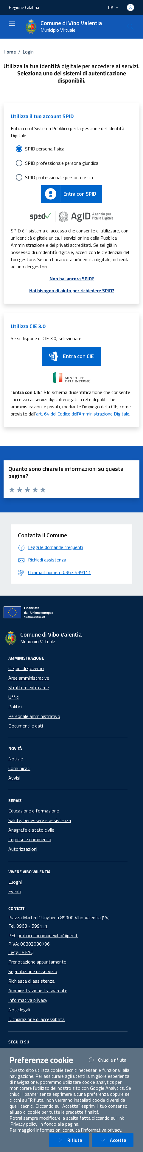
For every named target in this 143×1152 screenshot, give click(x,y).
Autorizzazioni (22, 849)
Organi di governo (26, 668)
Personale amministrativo (34, 716)
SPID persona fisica (44, 148)
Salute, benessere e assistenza (39, 820)
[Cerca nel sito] (130, 26)
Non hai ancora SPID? (71, 278)
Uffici (13, 697)
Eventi (14, 891)
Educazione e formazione (33, 810)
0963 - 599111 (32, 925)
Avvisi (14, 777)
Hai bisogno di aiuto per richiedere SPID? (71, 290)
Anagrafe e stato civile (31, 829)
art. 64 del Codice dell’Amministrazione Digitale (82, 413)
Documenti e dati (25, 725)
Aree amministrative (28, 677)
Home (10, 51)
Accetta (116, 1140)
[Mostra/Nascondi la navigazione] (11, 23)
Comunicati (19, 768)
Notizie (15, 758)
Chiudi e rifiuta (110, 1059)
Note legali (19, 1009)
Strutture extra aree (28, 687)
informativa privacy (102, 1129)
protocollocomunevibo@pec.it (48, 935)
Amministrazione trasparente (37, 990)
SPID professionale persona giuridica (61, 163)
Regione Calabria (24, 7)
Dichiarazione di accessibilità (36, 1019)
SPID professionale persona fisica (59, 177)
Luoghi (15, 881)
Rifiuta (72, 1140)
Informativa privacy (27, 1000)
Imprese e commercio (29, 839)
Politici (15, 706)
